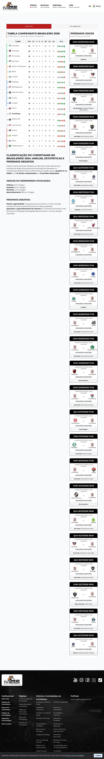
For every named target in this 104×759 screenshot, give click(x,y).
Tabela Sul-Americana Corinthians (23, 712)
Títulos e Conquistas (60, 702)
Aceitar (98, 755)
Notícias (44, 6)
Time (74, 6)
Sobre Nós (5, 699)
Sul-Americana (75, 26)
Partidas (59, 6)
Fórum (33, 6)
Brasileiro (29, 26)
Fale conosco (6, 724)
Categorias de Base (43, 735)
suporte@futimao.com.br (81, 699)
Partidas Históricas (42, 718)
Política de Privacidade (75, 755)
